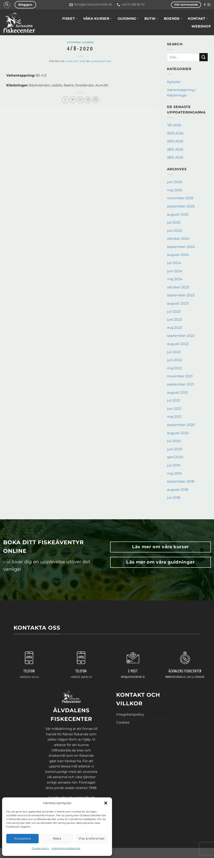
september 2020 (181, 425)
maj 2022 (174, 368)
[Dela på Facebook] (65, 99)
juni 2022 (174, 360)
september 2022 (181, 336)
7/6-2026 (174, 125)
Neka (57, 838)
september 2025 (181, 206)
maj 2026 (174, 190)
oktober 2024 (178, 239)
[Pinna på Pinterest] (87, 99)
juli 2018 (173, 498)
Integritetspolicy (130, 714)
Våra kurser (97, 19)
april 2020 (175, 457)
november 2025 (180, 198)
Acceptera (22, 838)
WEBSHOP (201, 26)
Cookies (122, 722)
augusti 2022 (178, 344)
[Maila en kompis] (80, 99)
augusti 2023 (178, 303)
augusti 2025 (178, 214)
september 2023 (181, 295)
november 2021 (180, 376)
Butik (151, 19)
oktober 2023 (178, 287)
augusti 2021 (177, 392)
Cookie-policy (40, 848)
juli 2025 (174, 222)
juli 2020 (174, 441)
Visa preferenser (91, 838)
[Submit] (203, 57)
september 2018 (180, 481)
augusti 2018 (177, 490)
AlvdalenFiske (100, 61)
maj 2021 (174, 417)
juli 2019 (173, 465)
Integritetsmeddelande (65, 848)
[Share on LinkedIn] (95, 99)
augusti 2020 (178, 433)
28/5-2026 (175, 149)
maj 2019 (174, 473)
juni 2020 (174, 449)
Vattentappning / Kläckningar (80, 43)
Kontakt (198, 19)
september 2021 (180, 384)
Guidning (128, 19)
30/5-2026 (175, 133)
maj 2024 (174, 279)
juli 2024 (174, 263)
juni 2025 (174, 231)
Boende (173, 19)
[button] (106, 803)
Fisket (70, 19)
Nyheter (174, 82)
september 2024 (181, 247)
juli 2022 (174, 352)
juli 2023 (174, 312)
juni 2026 (174, 182)
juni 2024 (174, 271)
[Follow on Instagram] (209, 4)
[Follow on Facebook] (205, 4)
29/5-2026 (175, 141)
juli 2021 (173, 400)
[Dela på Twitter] (72, 99)
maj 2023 (174, 328)
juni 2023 (174, 320)
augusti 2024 (178, 255)
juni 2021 (174, 409)
